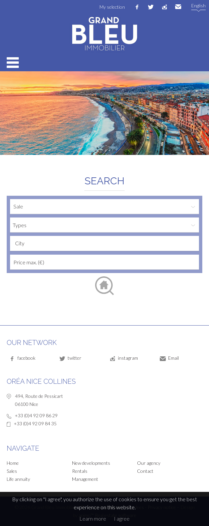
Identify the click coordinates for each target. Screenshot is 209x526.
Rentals (79, 471)
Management (85, 479)
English (198, 5)
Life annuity (18, 479)
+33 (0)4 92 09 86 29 (36, 415)
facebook (137, 7)
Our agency (148, 463)
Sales (12, 471)
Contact (145, 471)
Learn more (92, 518)
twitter (150, 7)
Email (178, 7)
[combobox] (104, 243)
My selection (112, 7)
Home (13, 463)
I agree (122, 518)
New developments (91, 463)
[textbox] (106, 243)
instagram (164, 7)
